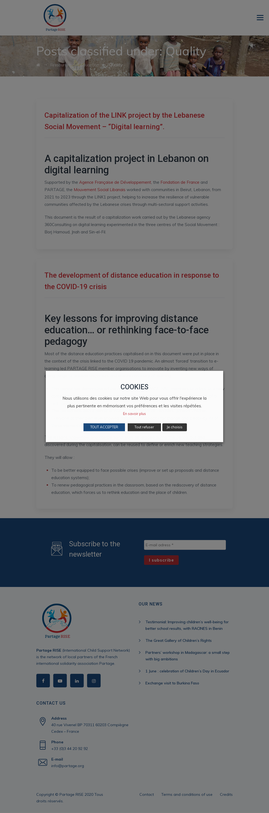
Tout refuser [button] (144, 427)
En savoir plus (134, 414)
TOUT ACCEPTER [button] (104, 427)
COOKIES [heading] (134, 387)
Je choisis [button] (175, 427)
